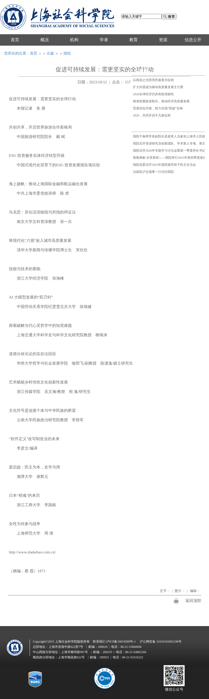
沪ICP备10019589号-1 (121, 641)
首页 (33, 53)
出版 (50, 53)
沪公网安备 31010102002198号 (160, 641)
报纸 (67, 53)
